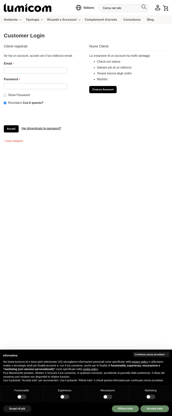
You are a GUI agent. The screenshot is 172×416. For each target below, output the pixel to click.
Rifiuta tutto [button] (125, 408)
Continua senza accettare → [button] (151, 354)
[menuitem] (12, 19)
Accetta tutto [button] (155, 408)
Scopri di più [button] (17, 408)
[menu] (86, 19)
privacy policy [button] (140, 361)
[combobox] (124, 8)
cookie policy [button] (90, 369)
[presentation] (33, 116)
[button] (89, 8)
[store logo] (37, 7)
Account (157, 7)
